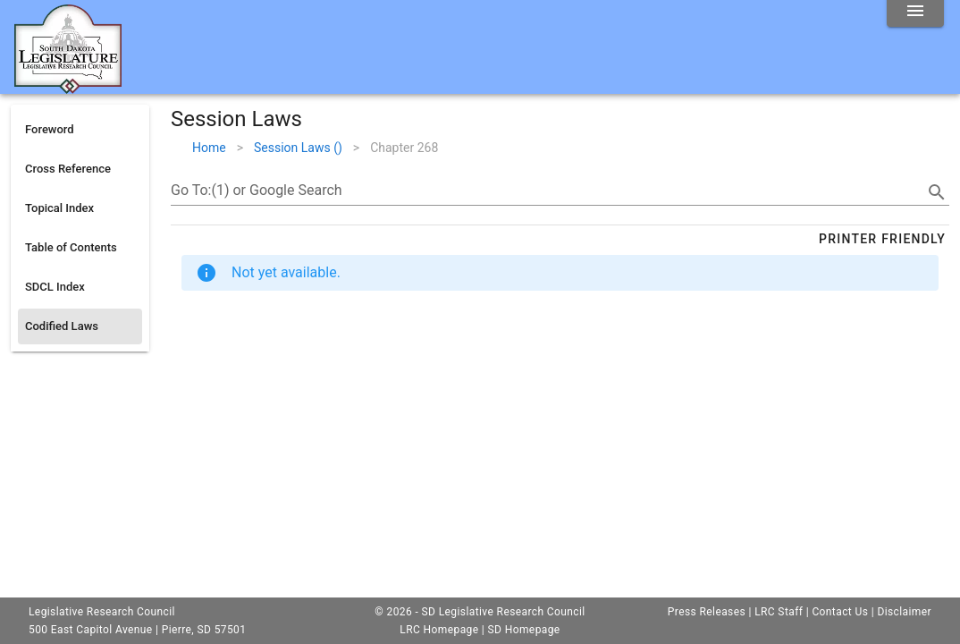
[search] (936, 192)
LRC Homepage (439, 629)
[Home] (68, 86)
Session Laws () (298, 147)
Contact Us (840, 612)
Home (209, 147)
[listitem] (80, 130)
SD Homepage (524, 629)
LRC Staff (778, 612)
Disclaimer (904, 612)
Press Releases (706, 612)
